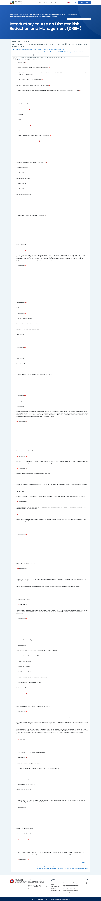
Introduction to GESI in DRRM (69, 888)
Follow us (88, 880)
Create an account (84, 2)
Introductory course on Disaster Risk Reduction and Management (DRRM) (42, 14)
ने (67, 2)
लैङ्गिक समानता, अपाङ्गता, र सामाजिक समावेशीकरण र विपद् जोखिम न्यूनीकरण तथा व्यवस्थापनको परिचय (71, 892)
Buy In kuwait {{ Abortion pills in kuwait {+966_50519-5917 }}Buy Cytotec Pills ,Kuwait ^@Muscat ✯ (33, 16)
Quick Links (54, 880)
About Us (46, 2)
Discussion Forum (72, 14)
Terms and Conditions (55, 890)
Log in (74, 2)
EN (69, 2)
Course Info (64, 14)
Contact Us (53, 2)
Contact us (53, 884)
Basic (21, 14)
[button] (66, 19)
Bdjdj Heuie (21, 59)
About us (52, 882)
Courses (40, 2)
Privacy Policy (53, 888)
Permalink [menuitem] (84, 862)
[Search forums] (78, 19)
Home (11, 14)
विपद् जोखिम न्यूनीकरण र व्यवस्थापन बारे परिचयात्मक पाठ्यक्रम (70, 886)
